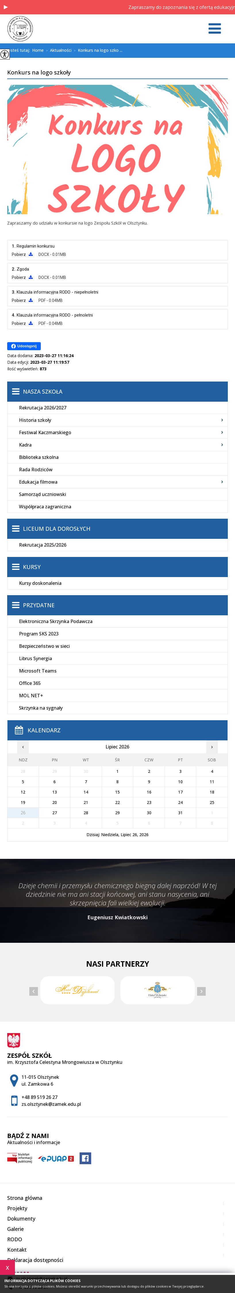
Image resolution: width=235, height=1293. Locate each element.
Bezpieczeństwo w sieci (44, 646)
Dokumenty (21, 1218)
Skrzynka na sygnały (41, 708)
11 (212, 781)
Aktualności (58, 50)
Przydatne (39, 605)
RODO (14, 1239)
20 (54, 802)
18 (212, 792)
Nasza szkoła (42, 391)
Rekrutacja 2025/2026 (42, 545)
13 (54, 792)
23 (149, 802)
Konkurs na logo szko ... (97, 50)
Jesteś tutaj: (19, 50)
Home (38, 50)
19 (23, 802)
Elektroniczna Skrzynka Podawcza (56, 621)
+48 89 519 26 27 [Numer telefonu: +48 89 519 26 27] (39, 1097)
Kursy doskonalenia (40, 583)
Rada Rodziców (36, 469)
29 (117, 812)
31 (180, 812)
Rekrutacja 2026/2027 (42, 408)
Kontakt (17, 1249)
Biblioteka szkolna (39, 457)
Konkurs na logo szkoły (39, 72)
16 (149, 792)
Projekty (17, 1208)
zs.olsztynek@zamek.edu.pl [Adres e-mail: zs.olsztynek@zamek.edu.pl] (51, 1104)
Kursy (32, 567)
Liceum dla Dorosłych (56, 528)
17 (180, 792)
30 (149, 812)
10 (180, 781)
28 (86, 812)
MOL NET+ (31, 695)
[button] (5, 7)
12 (23, 792)
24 (180, 802)
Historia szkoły (35, 420)
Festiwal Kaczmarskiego (45, 432)
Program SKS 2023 (39, 634)
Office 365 (30, 683)
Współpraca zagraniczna (45, 506)
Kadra (25, 445)
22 (117, 802)
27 (54, 812)
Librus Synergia (35, 658)
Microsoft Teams (38, 671)
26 (23, 812)
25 (212, 802)
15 (117, 792)
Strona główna (24, 1198)
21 (86, 802)
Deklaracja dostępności (35, 1260)
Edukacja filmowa (38, 482)
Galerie (15, 1229)
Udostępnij (24, 346)
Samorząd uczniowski (42, 494)
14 (86, 792)
